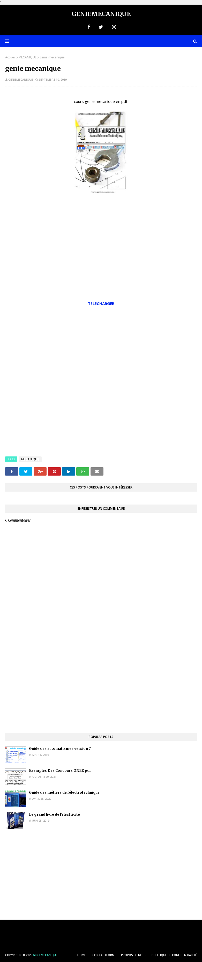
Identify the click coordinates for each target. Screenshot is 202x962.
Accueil (10, 57)
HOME (81, 955)
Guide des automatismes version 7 (60, 748)
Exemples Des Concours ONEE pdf (60, 770)
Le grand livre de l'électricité (54, 814)
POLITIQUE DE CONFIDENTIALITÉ (174, 955)
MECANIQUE (27, 57)
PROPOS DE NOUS (133, 955)
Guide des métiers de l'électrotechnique (64, 792)
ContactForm (103, 955)
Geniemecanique (101, 14)
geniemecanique (20, 79)
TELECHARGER (101, 303)
